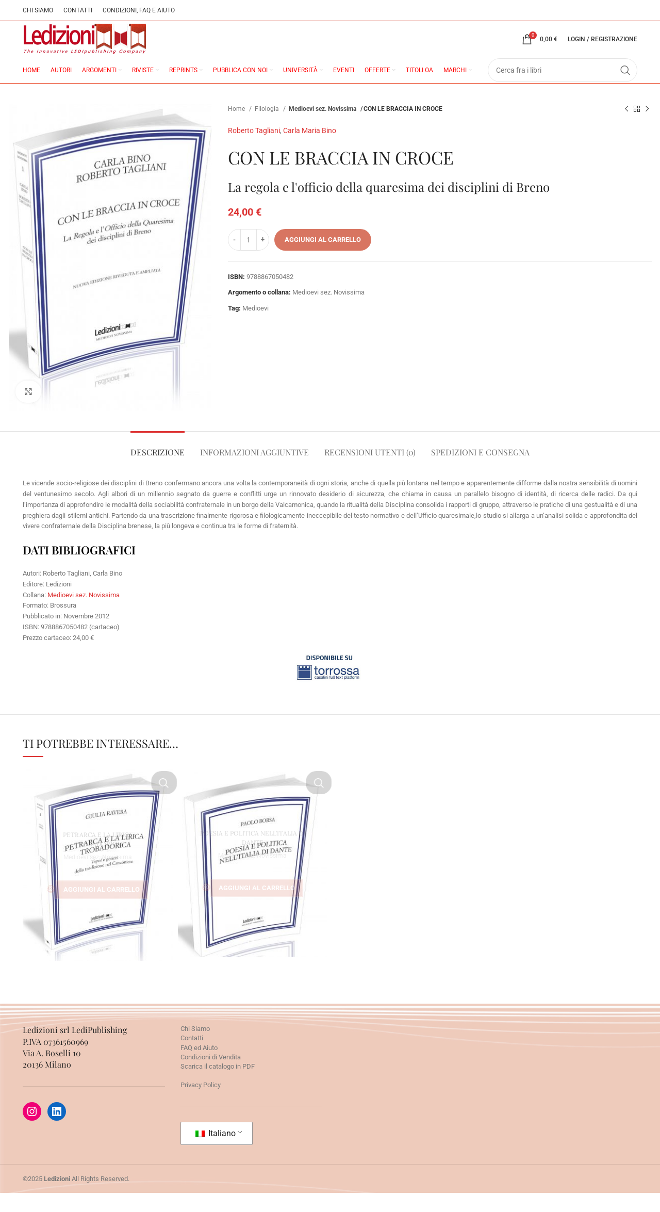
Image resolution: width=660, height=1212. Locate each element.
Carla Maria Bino (309, 149)
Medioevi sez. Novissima (324, 128)
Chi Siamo (195, 1048)
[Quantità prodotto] (248, 258)
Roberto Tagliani (254, 149)
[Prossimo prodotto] (647, 128)
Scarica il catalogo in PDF (217, 1085)
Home (237, 128)
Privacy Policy (200, 1104)
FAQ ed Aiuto (199, 1067)
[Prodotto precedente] (626, 128)
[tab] (157, 466)
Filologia (267, 128)
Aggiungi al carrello (323, 259)
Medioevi (255, 327)
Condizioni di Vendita (210, 1076)
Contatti (191, 1057)
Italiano (215, 1152)
